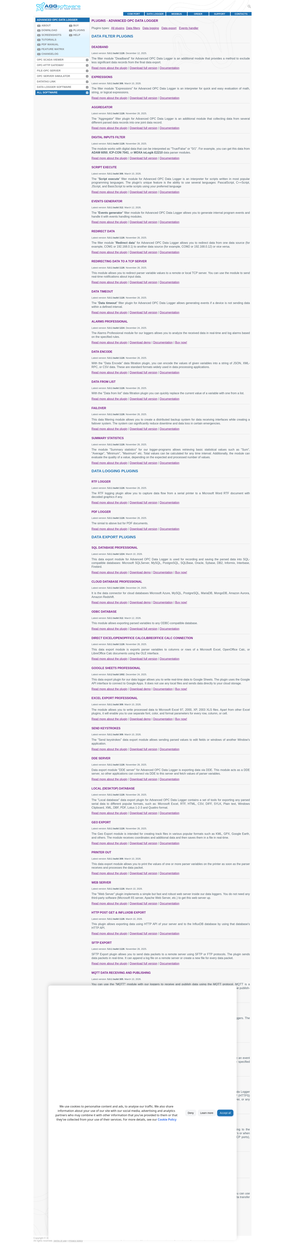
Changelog (50, 53)
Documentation (169, 67)
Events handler (188, 28)
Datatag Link (46, 81)
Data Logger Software (54, 86)
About (46, 25)
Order (198, 14)
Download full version (143, 67)
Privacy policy (76, 1240)
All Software (47, 92)
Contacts (241, 14)
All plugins (117, 28)
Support (219, 14)
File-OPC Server (49, 70)
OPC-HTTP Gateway (50, 65)
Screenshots (51, 34)
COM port (133, 14)
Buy (76, 25)
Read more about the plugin (109, 67)
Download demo (140, 342)
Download (49, 30)
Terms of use (60, 1240)
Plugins (79, 30)
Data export (168, 28)
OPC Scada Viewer (50, 59)
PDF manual (50, 44)
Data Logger (155, 14)
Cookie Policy (167, 1119)
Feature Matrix (52, 49)
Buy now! (181, 342)
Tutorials (48, 39)
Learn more (206, 1112)
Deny (191, 1112)
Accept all (225, 1112)
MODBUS (176, 14)
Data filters (133, 28)
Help (76, 34)
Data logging (150, 28)
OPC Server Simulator (53, 76)
